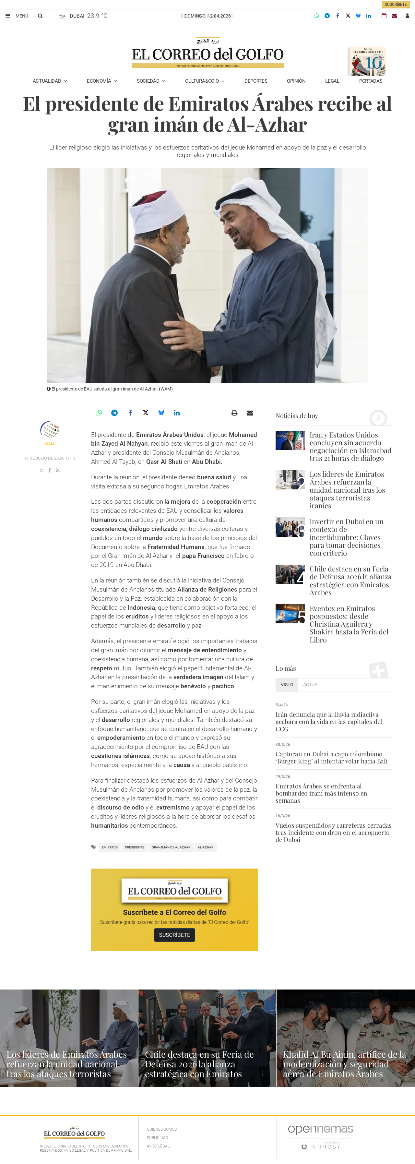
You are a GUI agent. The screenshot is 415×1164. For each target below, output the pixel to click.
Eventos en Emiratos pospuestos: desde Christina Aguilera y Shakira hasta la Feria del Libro (349, 623)
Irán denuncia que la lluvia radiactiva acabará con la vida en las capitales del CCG (328, 721)
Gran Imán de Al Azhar (171, 847)
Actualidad (48, 81)
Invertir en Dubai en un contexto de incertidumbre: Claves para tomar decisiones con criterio (347, 537)
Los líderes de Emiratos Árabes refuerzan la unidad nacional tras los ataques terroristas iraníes (347, 489)
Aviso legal (158, 1146)
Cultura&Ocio (202, 81)
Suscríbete (396, 4)
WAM (49, 444)
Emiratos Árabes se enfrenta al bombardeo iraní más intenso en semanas (334, 789)
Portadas (371, 81)
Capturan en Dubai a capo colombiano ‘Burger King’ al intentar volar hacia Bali (331, 757)
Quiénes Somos (162, 1129)
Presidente (134, 847)
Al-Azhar (205, 847)
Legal (332, 81)
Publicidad (157, 1137)
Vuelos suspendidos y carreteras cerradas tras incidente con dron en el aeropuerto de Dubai (334, 825)
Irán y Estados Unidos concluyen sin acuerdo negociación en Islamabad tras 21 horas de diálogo (351, 446)
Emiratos (110, 847)
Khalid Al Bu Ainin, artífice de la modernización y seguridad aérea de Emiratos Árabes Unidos (345, 1068)
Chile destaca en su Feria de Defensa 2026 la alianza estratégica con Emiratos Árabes (351, 580)
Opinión (296, 81)
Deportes (255, 81)
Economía (99, 81)
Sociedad (148, 81)
